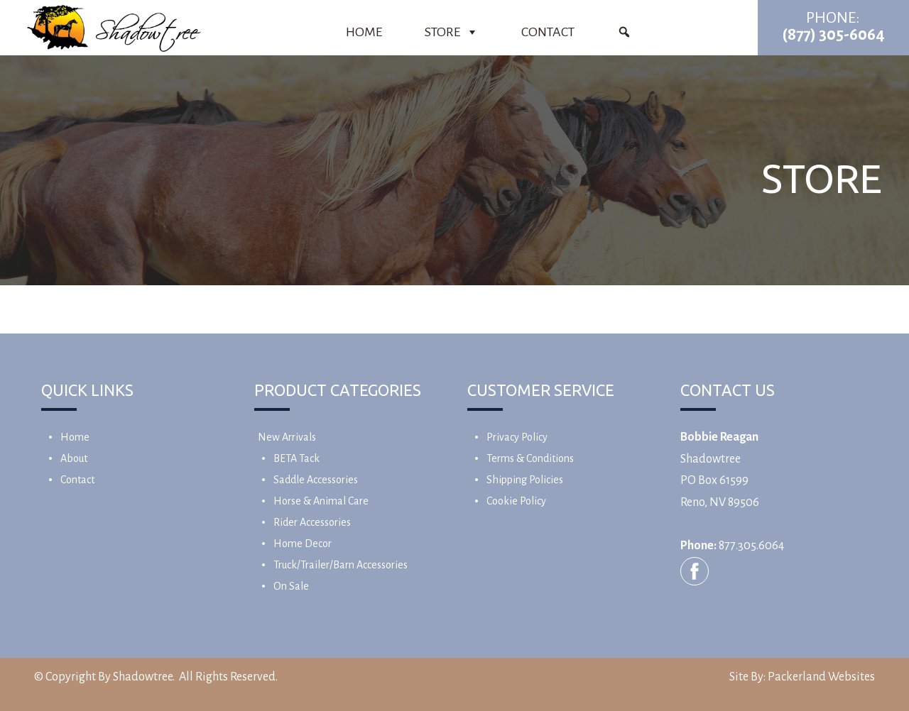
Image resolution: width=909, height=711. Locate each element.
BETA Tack (296, 458)
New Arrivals (287, 437)
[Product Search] (624, 32)
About (73, 458)
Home (364, 32)
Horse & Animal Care (321, 501)
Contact (548, 32)
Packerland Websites (821, 677)
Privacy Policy (517, 437)
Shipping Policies (524, 479)
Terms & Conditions (530, 458)
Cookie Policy (516, 501)
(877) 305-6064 (833, 34)
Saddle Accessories (315, 479)
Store (452, 32)
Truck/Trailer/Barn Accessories (340, 565)
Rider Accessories (312, 522)
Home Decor (302, 543)
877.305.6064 (751, 545)
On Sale (291, 586)
